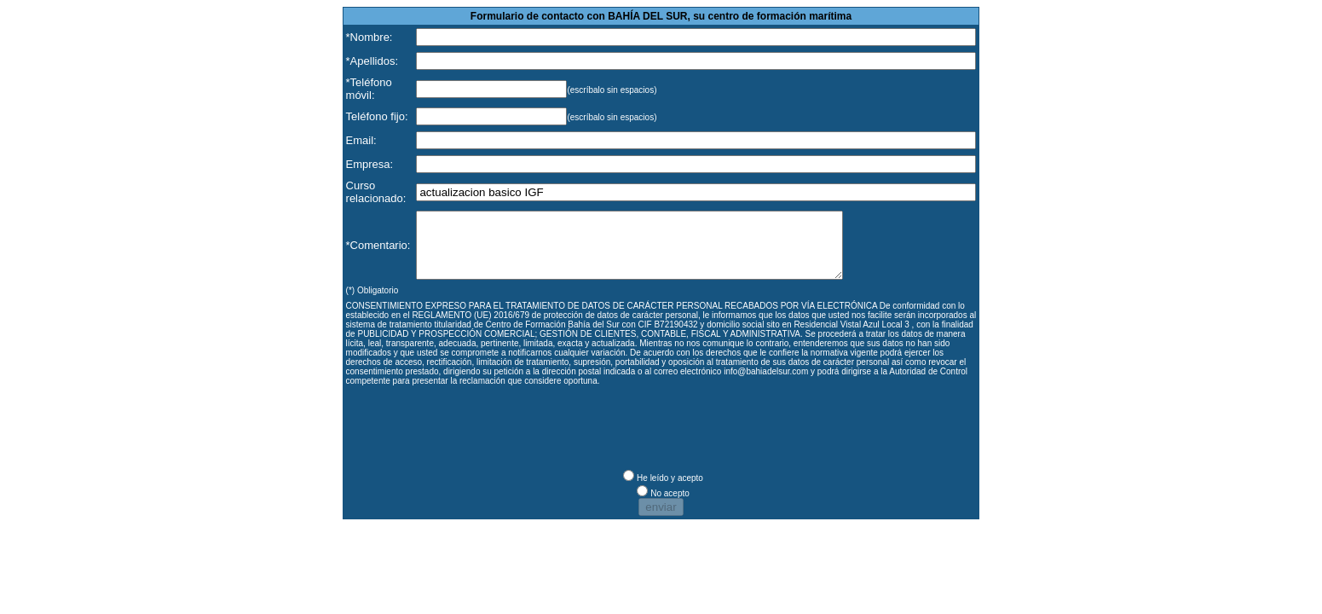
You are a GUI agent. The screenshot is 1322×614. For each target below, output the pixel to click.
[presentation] (475, 437)
